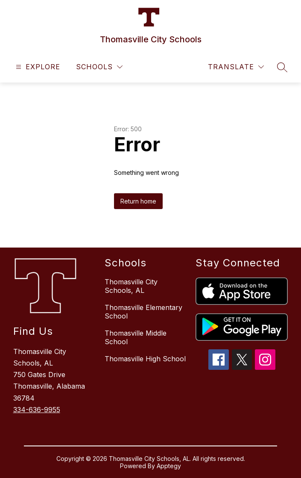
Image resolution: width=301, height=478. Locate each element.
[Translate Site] (236, 67)
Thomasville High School (145, 358)
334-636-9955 (36, 409)
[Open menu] (37, 67)
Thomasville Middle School (136, 337)
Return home (138, 201)
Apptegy (169, 465)
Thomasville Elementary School (143, 311)
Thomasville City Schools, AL (131, 286)
